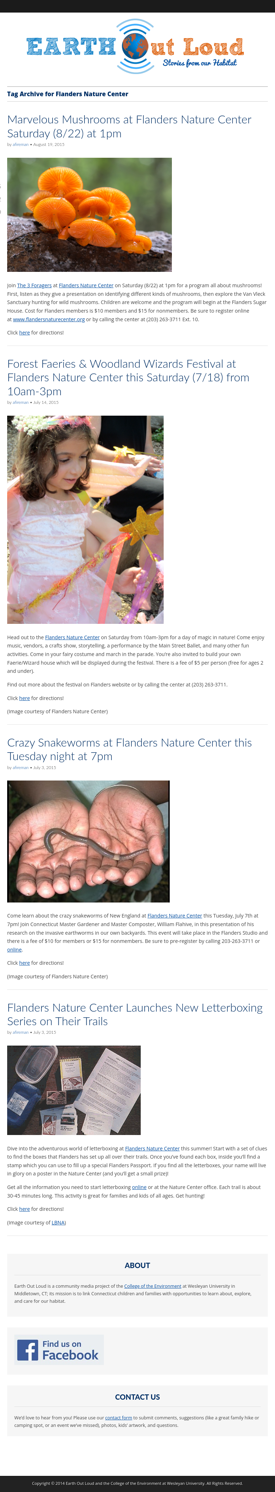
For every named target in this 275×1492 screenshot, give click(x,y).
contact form (118, 1418)
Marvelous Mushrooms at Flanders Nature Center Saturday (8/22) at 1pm (129, 126)
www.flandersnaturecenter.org (49, 319)
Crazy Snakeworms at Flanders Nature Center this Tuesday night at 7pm (129, 749)
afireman (20, 144)
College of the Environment (152, 1286)
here (24, 332)
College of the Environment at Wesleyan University (157, 1483)
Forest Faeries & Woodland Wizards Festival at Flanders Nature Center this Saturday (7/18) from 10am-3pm (128, 377)
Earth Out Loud (80, 1483)
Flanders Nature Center (86, 285)
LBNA (58, 1222)
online (14, 949)
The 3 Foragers (34, 285)
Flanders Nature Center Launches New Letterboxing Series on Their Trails (135, 1014)
